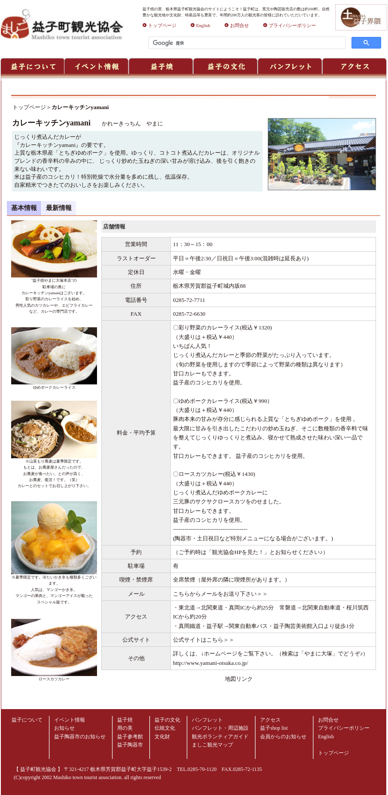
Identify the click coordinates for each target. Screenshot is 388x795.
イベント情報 (69, 720)
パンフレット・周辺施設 (220, 728)
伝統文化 (165, 728)
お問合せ (236, 25)
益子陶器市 (130, 745)
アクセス (270, 720)
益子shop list (274, 728)
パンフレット (207, 720)
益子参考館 (130, 737)
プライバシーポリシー (289, 25)
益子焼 (125, 720)
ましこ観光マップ (212, 745)
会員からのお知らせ (283, 737)
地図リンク (239, 679)
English (200, 25)
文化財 (162, 737)
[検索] (246, 43)
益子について (27, 720)
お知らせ (64, 728)
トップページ (159, 25)
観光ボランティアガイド (220, 737)
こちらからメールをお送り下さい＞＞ (220, 594)
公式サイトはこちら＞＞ (203, 640)
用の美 (125, 728)
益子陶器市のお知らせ (80, 737)
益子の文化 (167, 720)
